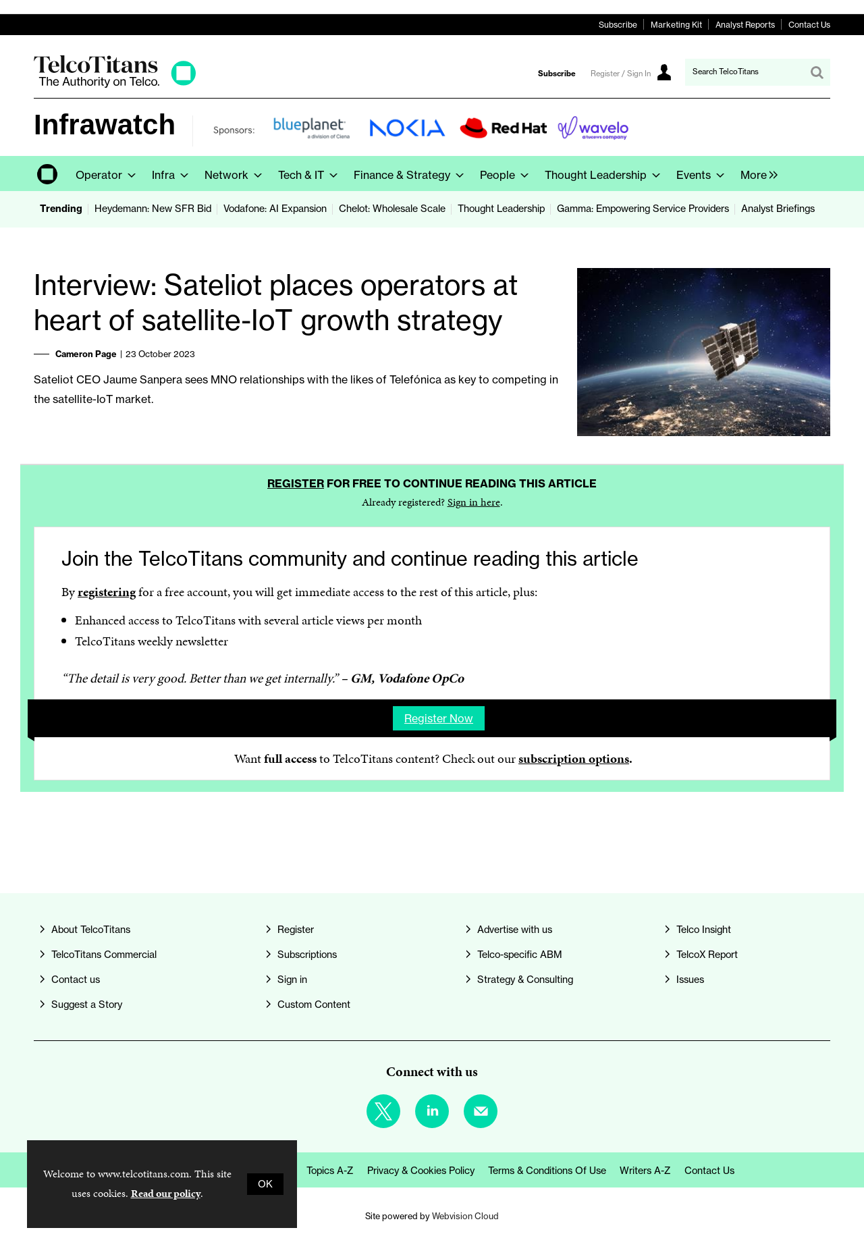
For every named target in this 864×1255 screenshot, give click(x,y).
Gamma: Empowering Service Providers (643, 209)
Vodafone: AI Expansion (275, 209)
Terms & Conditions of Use (547, 1171)
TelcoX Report (707, 955)
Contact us (75, 979)
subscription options (573, 758)
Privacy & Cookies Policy (421, 1171)
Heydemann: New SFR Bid (152, 209)
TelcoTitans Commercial (104, 955)
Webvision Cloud (465, 1215)
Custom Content (313, 1004)
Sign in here (474, 502)
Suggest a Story (86, 1004)
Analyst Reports (745, 25)
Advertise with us (514, 930)
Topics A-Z (330, 1171)
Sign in (292, 979)
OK (265, 1184)
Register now (438, 718)
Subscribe (618, 25)
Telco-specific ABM (519, 955)
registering (107, 592)
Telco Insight (703, 930)
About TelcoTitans (90, 930)
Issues (690, 979)
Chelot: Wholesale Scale (392, 209)
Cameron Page (86, 353)
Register (295, 483)
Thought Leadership (501, 209)
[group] (755, 173)
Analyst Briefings (778, 209)
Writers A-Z (645, 1171)
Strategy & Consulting (525, 979)
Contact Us (809, 25)
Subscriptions (307, 955)
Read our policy (165, 1193)
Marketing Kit (676, 25)
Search (817, 72)
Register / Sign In (621, 73)
